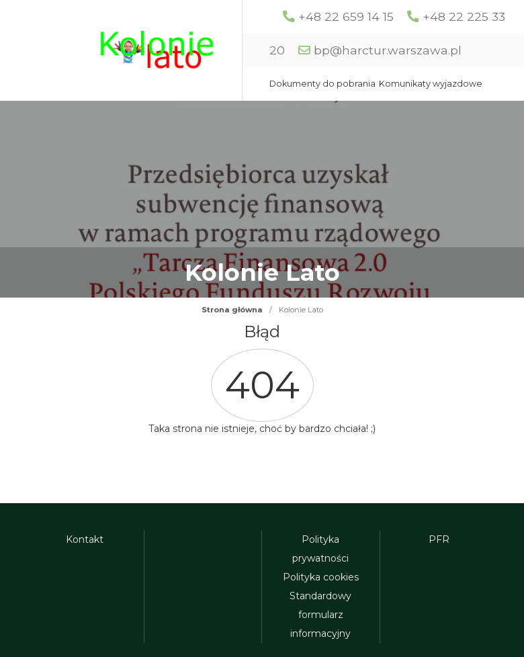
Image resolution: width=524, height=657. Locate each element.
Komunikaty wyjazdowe (430, 84)
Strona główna (232, 309)
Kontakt (84, 539)
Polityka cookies (321, 577)
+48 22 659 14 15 (346, 16)
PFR (439, 539)
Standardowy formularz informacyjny (320, 615)
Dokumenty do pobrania (322, 84)
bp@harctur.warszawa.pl (388, 50)
